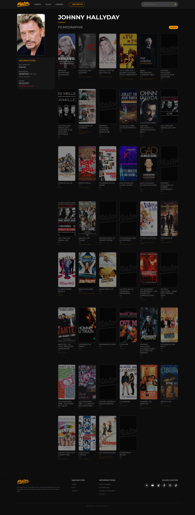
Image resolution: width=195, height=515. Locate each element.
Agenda (59, 4)
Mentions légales (105, 484)
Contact (102, 494)
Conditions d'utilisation (107, 491)
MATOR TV (77, 4)
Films (48, 4)
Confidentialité (104, 487)
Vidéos (37, 4)
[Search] (157, 4)
